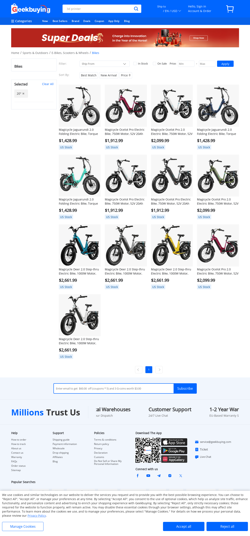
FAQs (14, 461)
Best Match (89, 75)
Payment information (65, 444)
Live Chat (203, 457)
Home (15, 53)
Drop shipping (61, 452)
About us (16, 448)
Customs (99, 457)
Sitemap (16, 470)
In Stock (140, 63)
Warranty (16, 457)
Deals (87, 21)
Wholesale (59, 448)
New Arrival (109, 75)
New (45, 21)
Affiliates (58, 457)
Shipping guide (61, 439)
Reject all (227, 526)
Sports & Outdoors (35, 53)
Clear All (48, 84)
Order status (18, 465)
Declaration (100, 452)
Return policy (101, 444)
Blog (127, 21)
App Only (114, 21)
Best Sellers (60, 21)
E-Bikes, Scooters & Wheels (70, 53)
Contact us (17, 452)
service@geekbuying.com (213, 442)
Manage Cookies (23, 526)
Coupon (99, 21)
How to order (18, 439)
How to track (18, 444)
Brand (75, 21)
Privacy (98, 448)
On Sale (160, 63)
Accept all (183, 526)
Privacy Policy (37, 516)
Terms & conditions (105, 439)
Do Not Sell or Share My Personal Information (108, 462)
